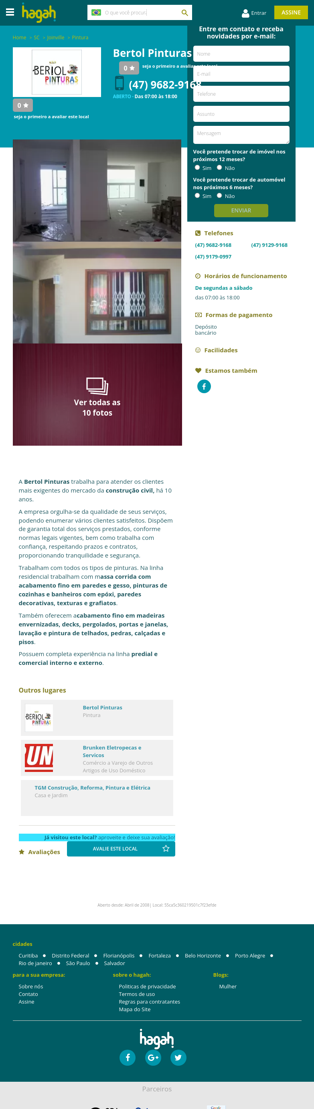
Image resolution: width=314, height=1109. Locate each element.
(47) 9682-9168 (158, 85)
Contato (28, 994)
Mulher (228, 986)
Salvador (114, 963)
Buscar (184, 12)
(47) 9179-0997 (213, 256)
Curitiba (28, 956)
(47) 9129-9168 (269, 244)
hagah (39, 12)
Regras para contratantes (149, 1002)
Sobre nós (31, 986)
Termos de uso (137, 994)
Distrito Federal (70, 956)
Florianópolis (118, 956)
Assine (291, 12)
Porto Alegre (250, 956)
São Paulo (78, 963)
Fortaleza (159, 956)
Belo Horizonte (203, 956)
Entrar (254, 13)
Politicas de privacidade (147, 986)
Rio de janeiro (35, 963)
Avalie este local (131, 849)
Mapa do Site (135, 1009)
